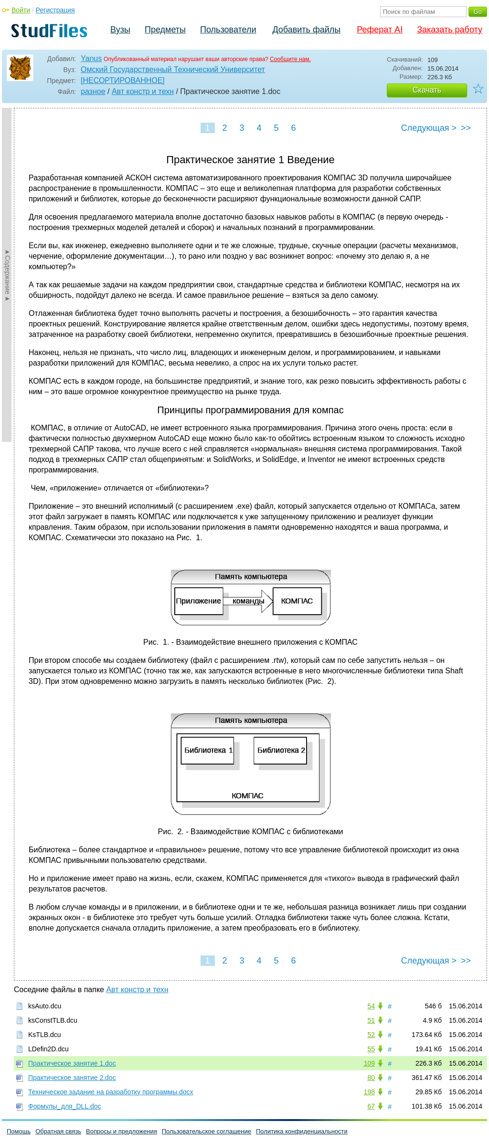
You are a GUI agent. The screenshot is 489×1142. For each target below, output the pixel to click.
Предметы (165, 29)
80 (371, 1077)
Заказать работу (449, 29)
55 (371, 1049)
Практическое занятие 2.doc (72, 1077)
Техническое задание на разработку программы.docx (110, 1092)
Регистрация (55, 10)
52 (371, 1034)
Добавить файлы (306, 29)
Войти (20, 10)
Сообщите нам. (290, 59)
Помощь (19, 1131)
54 (371, 1006)
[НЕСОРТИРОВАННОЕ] (123, 80)
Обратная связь (58, 1131)
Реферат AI (380, 29)
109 (369, 1063)
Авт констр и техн (143, 91)
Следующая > (429, 128)
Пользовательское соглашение (206, 1131)
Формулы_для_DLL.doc (64, 1106)
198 (369, 1092)
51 (371, 1020)
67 (371, 1106)
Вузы (120, 29)
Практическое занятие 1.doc (72, 1063)
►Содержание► (7, 275)
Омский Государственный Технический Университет (173, 69)
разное (93, 91)
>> (466, 128)
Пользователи (228, 29)
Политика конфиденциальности (302, 1131)
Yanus (91, 58)
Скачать (427, 90)
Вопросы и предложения (121, 1131)
